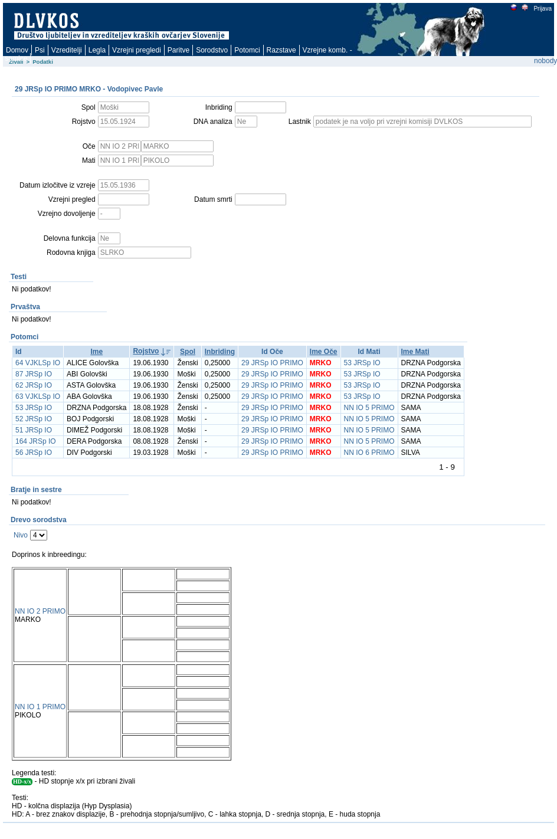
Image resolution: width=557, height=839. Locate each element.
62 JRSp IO (33, 385)
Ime (96, 352)
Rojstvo (146, 351)
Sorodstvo (212, 50)
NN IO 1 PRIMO (40, 707)
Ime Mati (415, 352)
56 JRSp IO (33, 452)
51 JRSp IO (33, 430)
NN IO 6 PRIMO (369, 452)
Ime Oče (324, 352)
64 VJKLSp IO (37, 363)
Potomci (247, 50)
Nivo (21, 535)
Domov (17, 50)
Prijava (542, 8)
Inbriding (220, 352)
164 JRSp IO (35, 441)
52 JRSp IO (33, 419)
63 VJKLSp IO (37, 396)
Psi (40, 50)
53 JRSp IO (362, 363)
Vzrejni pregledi (136, 50)
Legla (97, 50)
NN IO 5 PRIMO (369, 408)
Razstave (281, 50)
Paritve (178, 50)
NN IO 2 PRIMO (40, 611)
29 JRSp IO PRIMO (272, 363)
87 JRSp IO (33, 374)
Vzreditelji (66, 50)
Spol (187, 352)
